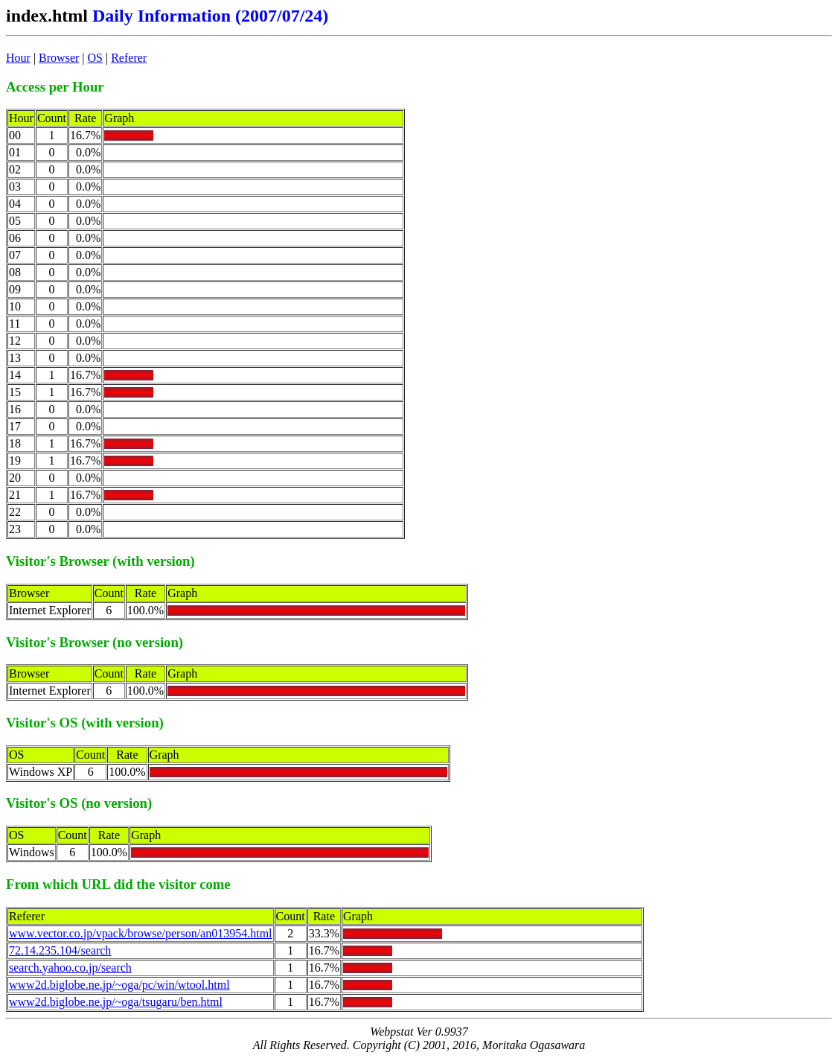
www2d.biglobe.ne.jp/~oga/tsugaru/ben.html (116, 1001)
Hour (18, 57)
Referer (129, 57)
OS (95, 57)
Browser (59, 57)
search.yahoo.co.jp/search (70, 967)
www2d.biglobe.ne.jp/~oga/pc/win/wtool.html (119, 984)
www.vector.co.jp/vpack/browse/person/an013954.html (140, 933)
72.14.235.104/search (60, 950)
